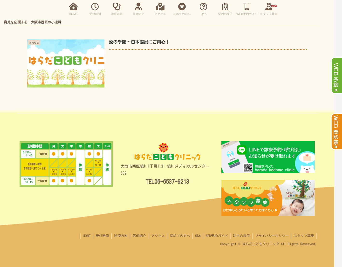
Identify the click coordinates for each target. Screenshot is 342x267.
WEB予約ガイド (217, 236)
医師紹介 (139, 236)
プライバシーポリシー (272, 236)
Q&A (198, 236)
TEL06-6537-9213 (167, 182)
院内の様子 (241, 236)
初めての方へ (180, 236)
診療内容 (121, 236)
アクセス (158, 236)
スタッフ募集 (304, 236)
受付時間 (102, 236)
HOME (86, 236)
